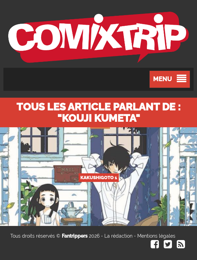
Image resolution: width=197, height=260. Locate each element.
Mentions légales (156, 236)
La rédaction (118, 236)
